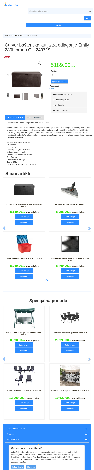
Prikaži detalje (17, 467)
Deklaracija (58, 105)
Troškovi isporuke (61, 100)
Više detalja (24, 222)
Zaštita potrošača (60, 111)
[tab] (69, 94)
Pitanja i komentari (34, 118)
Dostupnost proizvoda (62, 94)
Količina (54, 71)
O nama (10, 434)
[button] (77, 18)
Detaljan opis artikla (15, 117)
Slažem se (31, 467)
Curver (52, 88)
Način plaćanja (13, 439)
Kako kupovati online (16, 429)
